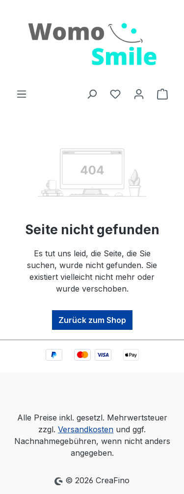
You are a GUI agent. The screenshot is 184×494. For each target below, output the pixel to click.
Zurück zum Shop (92, 320)
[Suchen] (92, 93)
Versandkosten (85, 429)
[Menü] (21, 93)
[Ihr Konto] (139, 93)
